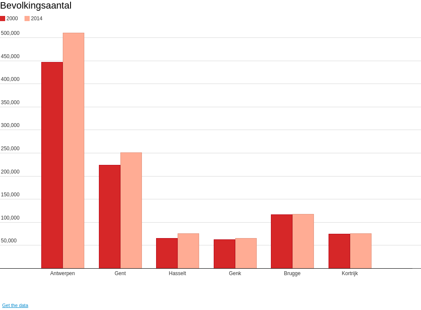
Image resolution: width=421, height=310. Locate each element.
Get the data (15, 305)
